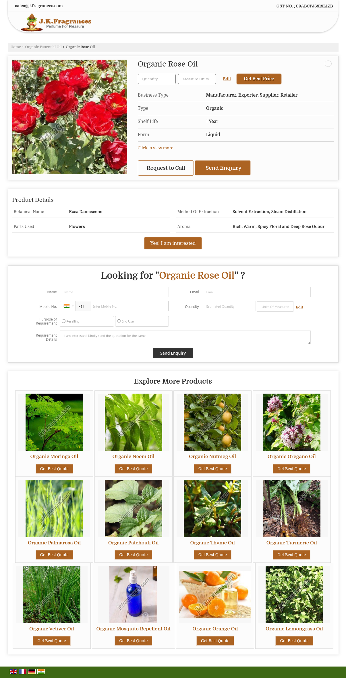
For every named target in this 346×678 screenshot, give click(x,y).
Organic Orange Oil (215, 629)
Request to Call (166, 168)
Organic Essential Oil (43, 47)
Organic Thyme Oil (212, 543)
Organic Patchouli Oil (133, 543)
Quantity (192, 306)
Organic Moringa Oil (54, 456)
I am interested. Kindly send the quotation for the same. (185, 337)
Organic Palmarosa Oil (54, 543)
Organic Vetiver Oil (51, 629)
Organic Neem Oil (133, 456)
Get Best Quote (54, 468)
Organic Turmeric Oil (291, 543)
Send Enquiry (223, 168)
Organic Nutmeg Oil (212, 456)
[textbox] (197, 79)
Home (16, 47)
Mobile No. (48, 306)
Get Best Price (259, 78)
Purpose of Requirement (46, 321)
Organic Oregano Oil (292, 456)
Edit (227, 79)
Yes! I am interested (173, 243)
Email (194, 292)
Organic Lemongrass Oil (294, 629)
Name (52, 292)
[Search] (322, 23)
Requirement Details (46, 337)
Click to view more (155, 148)
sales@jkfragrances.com (39, 5)
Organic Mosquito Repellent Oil (133, 629)
